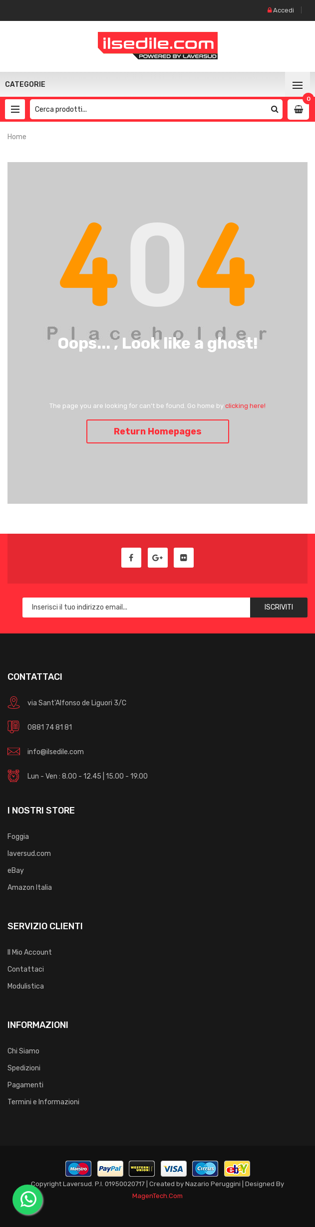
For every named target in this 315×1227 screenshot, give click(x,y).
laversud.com (29, 853)
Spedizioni (23, 1068)
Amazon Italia (29, 887)
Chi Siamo (23, 1051)
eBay (15, 870)
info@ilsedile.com (55, 752)
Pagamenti (25, 1085)
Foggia (18, 836)
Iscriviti (279, 607)
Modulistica (25, 986)
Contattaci (25, 969)
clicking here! (245, 405)
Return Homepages (158, 431)
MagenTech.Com (157, 1196)
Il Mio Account (29, 952)
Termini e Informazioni (43, 1102)
